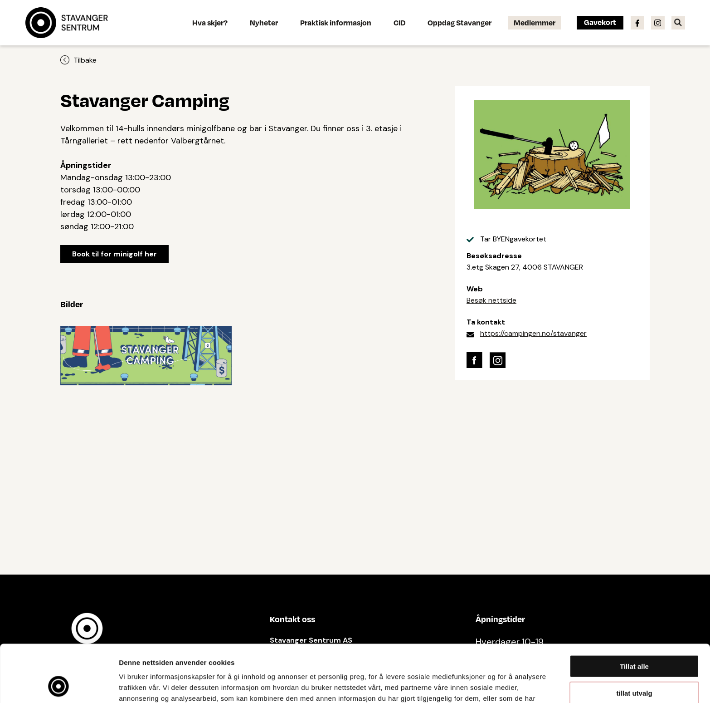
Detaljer (483, 685)
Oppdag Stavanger (459, 22)
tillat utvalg (634, 639)
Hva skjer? (210, 22)
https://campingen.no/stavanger (533, 333)
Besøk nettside (491, 300)
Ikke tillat (634, 665)
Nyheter (264, 22)
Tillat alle (634, 612)
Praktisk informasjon (335, 22)
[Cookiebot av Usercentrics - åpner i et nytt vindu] (58, 685)
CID (399, 22)
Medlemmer (534, 22)
